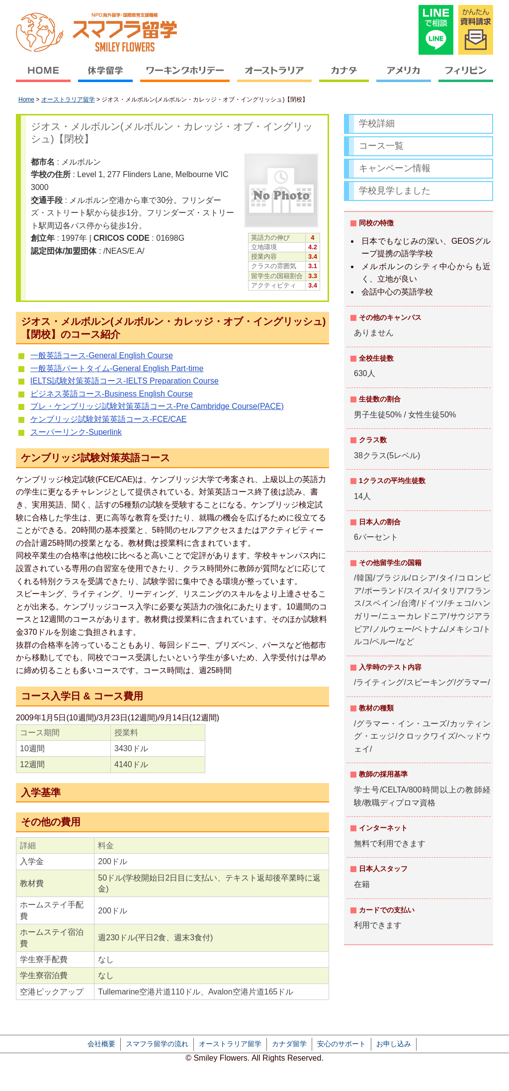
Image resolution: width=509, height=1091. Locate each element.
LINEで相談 (436, 30)
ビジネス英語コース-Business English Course (111, 394)
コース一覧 (381, 146)
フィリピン (464, 77)
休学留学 (106, 77)
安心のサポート (341, 1044)
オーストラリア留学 (68, 99)
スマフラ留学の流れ (157, 1044)
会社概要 (101, 1044)
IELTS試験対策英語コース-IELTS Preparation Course (124, 381)
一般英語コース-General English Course (101, 355)
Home (26, 99)
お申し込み (393, 1044)
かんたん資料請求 (475, 30)
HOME (45, 77)
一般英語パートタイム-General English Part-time (117, 368)
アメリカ (404, 77)
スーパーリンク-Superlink (76, 432)
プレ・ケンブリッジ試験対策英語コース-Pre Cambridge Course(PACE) (157, 406)
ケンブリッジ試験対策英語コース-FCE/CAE (108, 419)
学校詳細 (377, 123)
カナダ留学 (289, 1044)
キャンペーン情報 (394, 168)
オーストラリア (275, 77)
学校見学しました (394, 191)
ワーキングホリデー (185, 77)
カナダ (344, 77)
